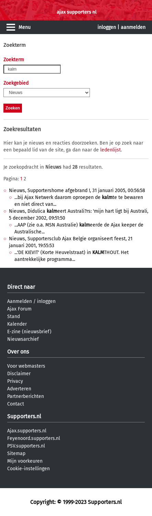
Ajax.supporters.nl (26, 431)
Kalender (17, 324)
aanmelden (133, 27)
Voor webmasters (26, 366)
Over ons (18, 351)
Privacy (15, 381)
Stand (13, 316)
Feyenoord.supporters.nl (33, 438)
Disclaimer (19, 374)
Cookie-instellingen (28, 469)
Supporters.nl (24, 416)
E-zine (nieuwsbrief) (29, 332)
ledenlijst (110, 150)
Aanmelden (19, 301)
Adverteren (19, 389)
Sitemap (16, 453)
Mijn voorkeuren (25, 461)
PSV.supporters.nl (26, 446)
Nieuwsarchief (23, 339)
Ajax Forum (19, 309)
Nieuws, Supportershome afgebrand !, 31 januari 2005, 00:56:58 (77, 190)
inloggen (106, 27)
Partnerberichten (25, 396)
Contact (15, 404)
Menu (25, 27)
